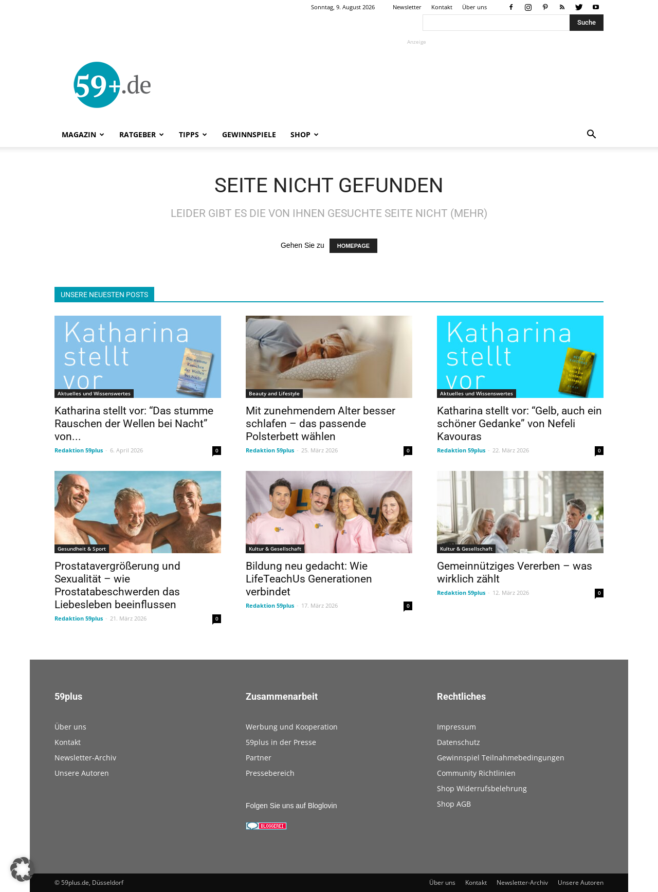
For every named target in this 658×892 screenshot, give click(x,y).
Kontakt (441, 7)
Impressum (456, 727)
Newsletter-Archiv (85, 757)
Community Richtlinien (476, 773)
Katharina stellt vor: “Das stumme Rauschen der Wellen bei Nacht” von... (133, 424)
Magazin (83, 134)
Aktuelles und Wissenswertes (94, 393)
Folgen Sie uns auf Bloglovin (291, 806)
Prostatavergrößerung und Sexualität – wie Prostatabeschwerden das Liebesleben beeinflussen (117, 585)
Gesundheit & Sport (82, 548)
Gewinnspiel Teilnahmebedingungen (500, 757)
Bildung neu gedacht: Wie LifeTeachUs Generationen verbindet (309, 579)
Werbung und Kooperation (292, 727)
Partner (258, 757)
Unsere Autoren (81, 773)
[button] (591, 135)
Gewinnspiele (249, 134)
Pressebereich (270, 773)
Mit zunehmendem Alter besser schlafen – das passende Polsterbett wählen (320, 424)
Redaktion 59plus (78, 450)
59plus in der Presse (281, 742)
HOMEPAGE (353, 246)
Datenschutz (458, 742)
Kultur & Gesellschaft (275, 548)
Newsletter (407, 7)
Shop (304, 134)
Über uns (474, 7)
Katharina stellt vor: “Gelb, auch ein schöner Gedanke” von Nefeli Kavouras (519, 424)
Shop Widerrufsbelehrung (482, 788)
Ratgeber (141, 134)
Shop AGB (454, 804)
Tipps (193, 134)
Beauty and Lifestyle (274, 393)
